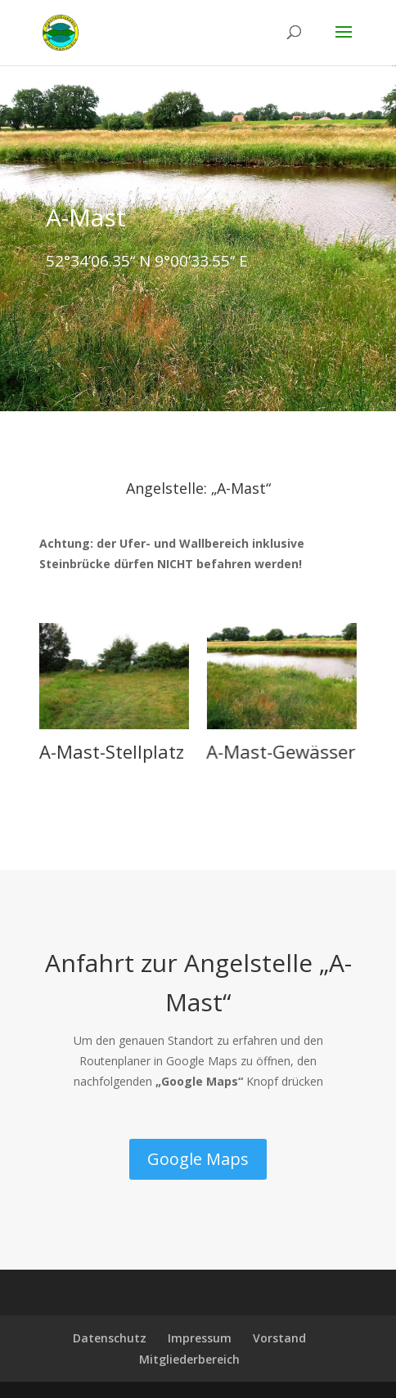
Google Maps (198, 1159)
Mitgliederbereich (189, 1359)
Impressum (200, 1338)
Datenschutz (109, 1338)
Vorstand (279, 1338)
